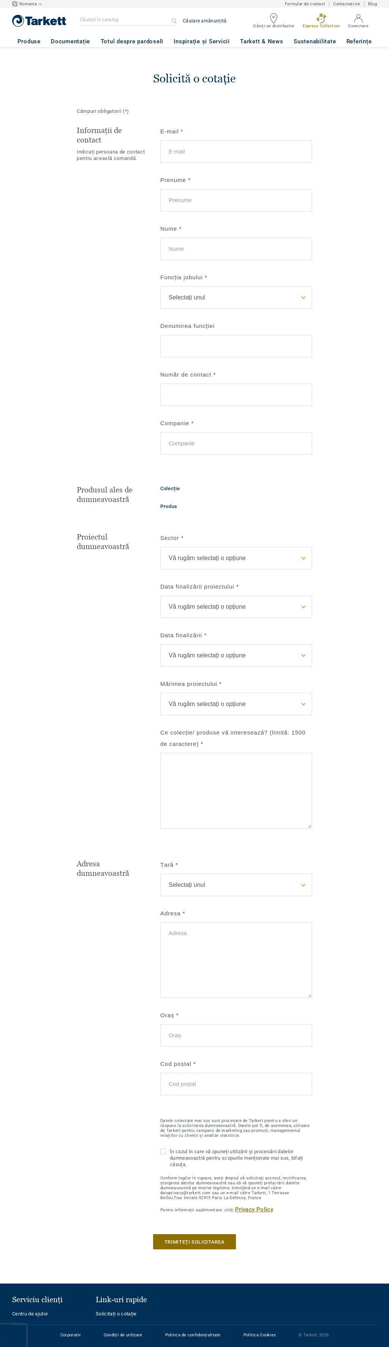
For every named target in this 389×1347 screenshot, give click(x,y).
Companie (177, 423)
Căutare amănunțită (204, 21)
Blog (372, 4)
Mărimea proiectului (191, 684)
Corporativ (70, 1335)
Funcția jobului (183, 277)
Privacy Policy (254, 1209)
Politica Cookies (260, 1335)
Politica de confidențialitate (193, 1335)
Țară (169, 864)
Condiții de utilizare (123, 1335)
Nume (171, 228)
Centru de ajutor (30, 1314)
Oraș (169, 1015)
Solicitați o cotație (116, 1314)
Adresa (172, 913)
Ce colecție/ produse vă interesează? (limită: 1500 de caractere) (233, 738)
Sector (171, 538)
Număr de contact (188, 374)
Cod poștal (178, 1064)
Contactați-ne (346, 4)
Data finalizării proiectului (199, 586)
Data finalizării (183, 635)
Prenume (175, 180)
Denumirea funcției (187, 326)
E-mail (171, 131)
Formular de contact (305, 4)
